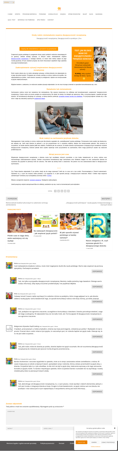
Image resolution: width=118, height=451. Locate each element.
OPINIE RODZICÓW (74, 14)
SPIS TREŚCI (41, 20)
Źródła (72, 444)
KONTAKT (51, 20)
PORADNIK (42, 14)
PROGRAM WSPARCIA (30, 14)
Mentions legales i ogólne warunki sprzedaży (22, 444)
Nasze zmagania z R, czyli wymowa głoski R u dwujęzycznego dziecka (97, 243)
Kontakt (61, 444)
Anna (16, 264)
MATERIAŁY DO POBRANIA (26, 20)
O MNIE (10, 14)
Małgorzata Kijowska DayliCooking (26, 327)
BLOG (91, 14)
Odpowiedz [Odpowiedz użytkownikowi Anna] (97, 272)
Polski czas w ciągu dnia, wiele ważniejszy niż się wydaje (18, 238)
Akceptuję (81, 442)
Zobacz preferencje (108, 442)
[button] (115, 428)
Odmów (94, 442)
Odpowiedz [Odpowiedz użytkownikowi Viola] (97, 374)
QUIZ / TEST (11, 20)
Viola (16, 359)
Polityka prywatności (95, 446)
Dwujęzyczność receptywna (47, 38)
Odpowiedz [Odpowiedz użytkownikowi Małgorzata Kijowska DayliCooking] (97, 337)
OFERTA (17, 14)
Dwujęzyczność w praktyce (67, 38)
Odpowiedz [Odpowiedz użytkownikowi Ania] (97, 302)
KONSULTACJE (53, 14)
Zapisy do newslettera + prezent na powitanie (38, 49)
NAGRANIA (98, 14)
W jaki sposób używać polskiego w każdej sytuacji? (69, 235)
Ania (15, 294)
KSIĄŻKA (63, 14)
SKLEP (85, 14)
